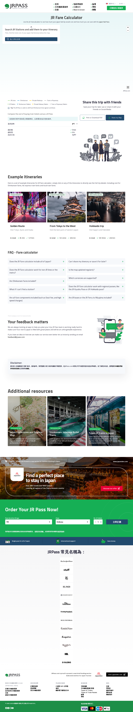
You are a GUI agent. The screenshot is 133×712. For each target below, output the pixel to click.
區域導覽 (33, 688)
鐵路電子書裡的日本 (62, 690)
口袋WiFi (77, 7)
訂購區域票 (34, 686)
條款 (27, 369)
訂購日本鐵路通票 (11, 689)
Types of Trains (86, 690)
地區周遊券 (78, 4)
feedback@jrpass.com (16, 337)
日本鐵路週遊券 (61, 7)
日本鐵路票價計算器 (87, 688)
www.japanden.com (120, 461)
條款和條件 (109, 690)
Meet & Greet (79, 9)
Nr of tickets (98, 518)
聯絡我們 (109, 694)
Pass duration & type (12, 518)
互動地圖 (84, 686)
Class (57, 518)
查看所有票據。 (40, 531)
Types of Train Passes (89, 692)
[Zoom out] (127, 30)
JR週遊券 (15, 703)
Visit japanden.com (117, 674)
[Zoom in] (127, 27)
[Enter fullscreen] (127, 87)
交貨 (57, 9)
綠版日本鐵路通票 (11, 695)
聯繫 (94, 9)
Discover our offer (111, 488)
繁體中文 (112, 4)
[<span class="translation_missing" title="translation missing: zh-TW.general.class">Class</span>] (73, 521)
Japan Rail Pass (104, 22)
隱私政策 (109, 692)
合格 (6, 693)
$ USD (121, 4)
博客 (94, 7)
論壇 (94, 4)
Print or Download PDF (92, 117)
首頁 (57, 4)
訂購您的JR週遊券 (116, 8)
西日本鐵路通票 (35, 690)
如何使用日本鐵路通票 (12, 691)
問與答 (108, 688)
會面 (57, 688)
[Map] (66, 58)
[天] (28, 521)
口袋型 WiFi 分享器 (62, 686)
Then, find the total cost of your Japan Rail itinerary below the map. (27, 33)
